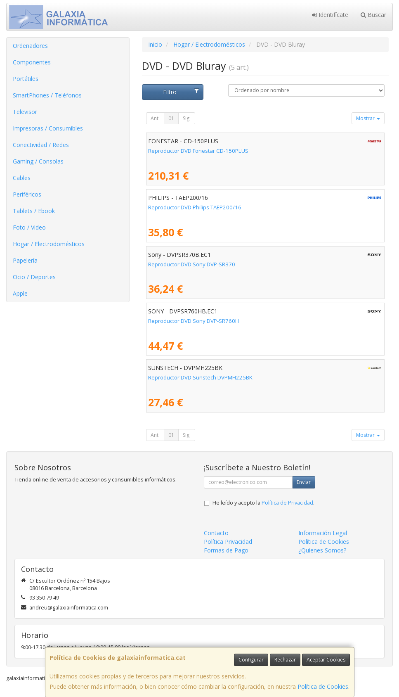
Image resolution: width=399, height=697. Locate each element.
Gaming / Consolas (38, 161)
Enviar (304, 482)
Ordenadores (30, 46)
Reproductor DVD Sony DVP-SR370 (191, 264)
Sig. (187, 118)
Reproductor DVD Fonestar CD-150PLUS (198, 150)
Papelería (25, 260)
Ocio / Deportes (34, 277)
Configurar (251, 659)
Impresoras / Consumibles (48, 128)
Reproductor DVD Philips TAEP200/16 (194, 207)
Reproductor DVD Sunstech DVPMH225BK (200, 377)
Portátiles (25, 79)
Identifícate (330, 15)
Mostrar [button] (368, 118)
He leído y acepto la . (263, 502)
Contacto (216, 533)
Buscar (373, 15)
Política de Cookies (322, 686)
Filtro (181, 92)
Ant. (155, 118)
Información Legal (322, 533)
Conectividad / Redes (41, 145)
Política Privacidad (228, 541)
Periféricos (27, 194)
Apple (20, 293)
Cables (22, 178)
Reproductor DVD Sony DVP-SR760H (193, 321)
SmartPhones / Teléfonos (47, 95)
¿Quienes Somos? (322, 550)
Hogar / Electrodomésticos (49, 244)
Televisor (25, 112)
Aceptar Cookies (326, 659)
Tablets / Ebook (34, 211)
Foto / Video (29, 227)
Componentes (32, 62)
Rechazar (285, 659)
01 (171, 118)
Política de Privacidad (287, 502)
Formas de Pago (226, 550)
